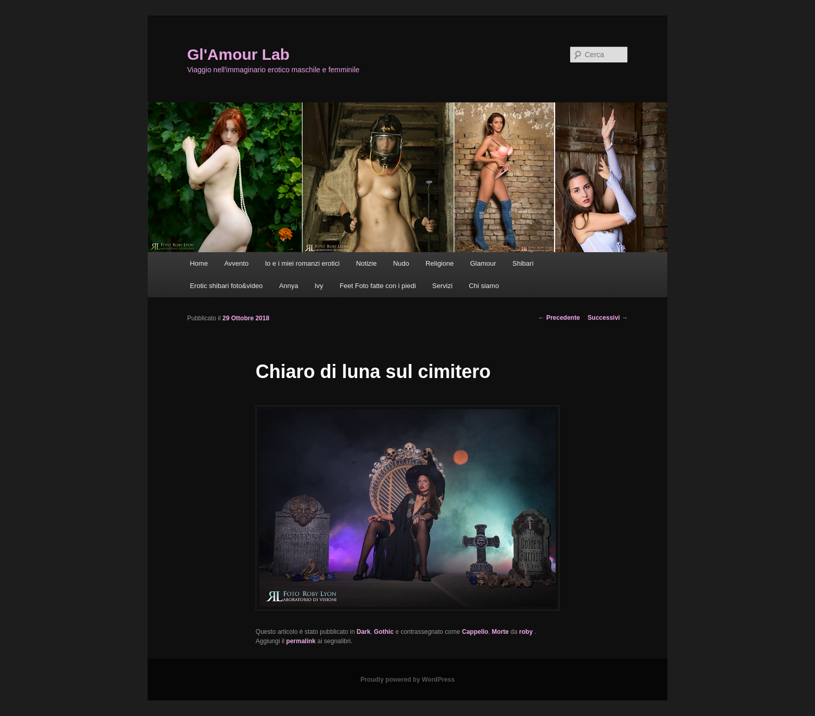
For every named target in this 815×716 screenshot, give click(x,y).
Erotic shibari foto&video (226, 286)
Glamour (483, 263)
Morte (500, 631)
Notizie (366, 263)
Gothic (383, 631)
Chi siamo (484, 286)
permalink (301, 641)
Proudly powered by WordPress (407, 679)
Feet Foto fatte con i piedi (377, 286)
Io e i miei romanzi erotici (302, 263)
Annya (288, 286)
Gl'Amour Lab (238, 54)
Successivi (608, 317)
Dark (364, 631)
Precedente (559, 317)
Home (199, 263)
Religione (440, 263)
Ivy (318, 286)
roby (526, 631)
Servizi (442, 286)
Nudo (401, 263)
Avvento (236, 263)
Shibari (522, 263)
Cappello (475, 631)
